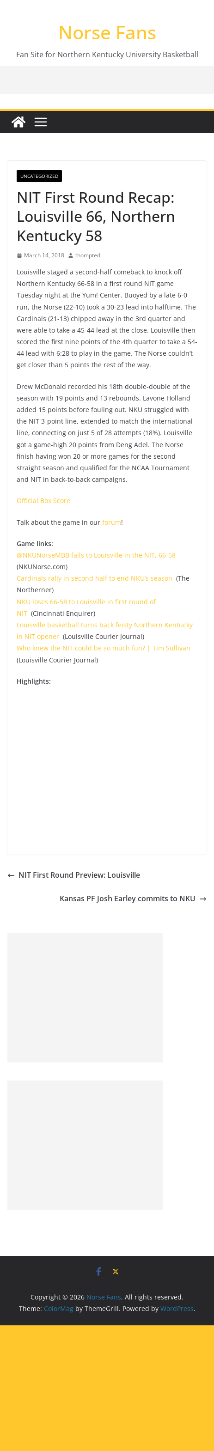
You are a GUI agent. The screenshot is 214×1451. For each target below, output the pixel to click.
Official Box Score (43, 500)
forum (111, 522)
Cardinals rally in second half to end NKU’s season (94, 578)
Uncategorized (39, 176)
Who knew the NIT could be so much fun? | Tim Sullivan (103, 648)
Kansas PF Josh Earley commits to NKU (133, 898)
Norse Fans (107, 32)
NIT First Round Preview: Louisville (73, 875)
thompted (87, 255)
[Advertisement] (85, 997)
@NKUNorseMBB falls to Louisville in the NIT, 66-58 (96, 555)
